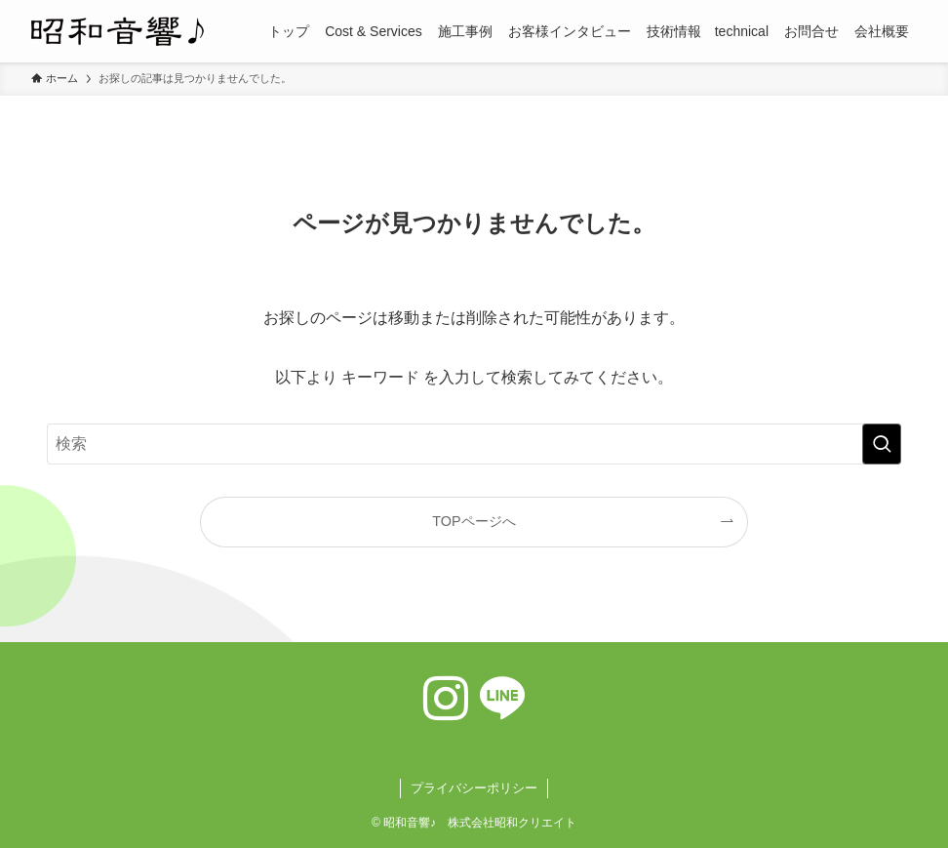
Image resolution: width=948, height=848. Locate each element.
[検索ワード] (474, 444)
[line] (502, 698)
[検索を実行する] (881, 444)
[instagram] (445, 698)
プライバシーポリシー (474, 788)
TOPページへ (473, 521)
